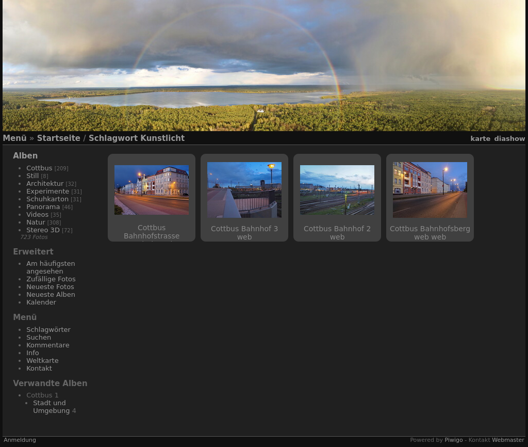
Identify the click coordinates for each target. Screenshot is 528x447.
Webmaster (508, 440)
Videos (37, 214)
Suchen (38, 337)
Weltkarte (42, 360)
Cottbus (39, 168)
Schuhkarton (47, 199)
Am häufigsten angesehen (50, 267)
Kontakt (39, 368)
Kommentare (48, 345)
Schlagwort (113, 138)
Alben (25, 156)
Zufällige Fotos (51, 279)
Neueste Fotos (50, 287)
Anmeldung (20, 440)
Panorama (43, 207)
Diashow (509, 138)
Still (32, 176)
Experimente (47, 191)
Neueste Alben (50, 294)
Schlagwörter (48, 329)
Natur (35, 222)
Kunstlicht (162, 138)
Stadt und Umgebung (51, 406)
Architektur (44, 183)
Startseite (58, 138)
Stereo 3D (43, 230)
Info (32, 353)
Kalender (41, 302)
